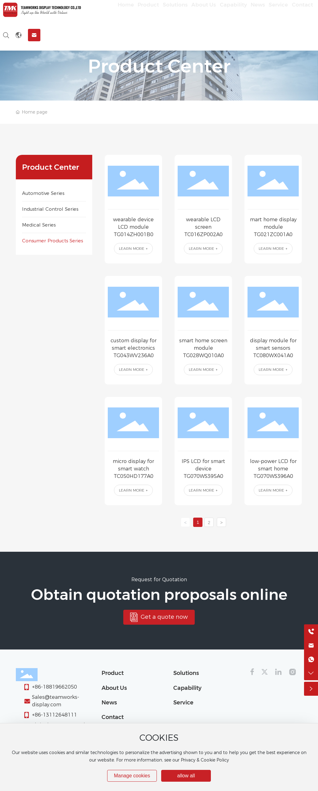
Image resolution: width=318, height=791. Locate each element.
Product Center (159, 66)
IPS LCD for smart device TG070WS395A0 (203, 468)
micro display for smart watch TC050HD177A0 (133, 468)
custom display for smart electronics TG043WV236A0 (134, 348)
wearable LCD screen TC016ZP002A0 (203, 227)
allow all (186, 775)
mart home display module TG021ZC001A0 (273, 227)
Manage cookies (132, 775)
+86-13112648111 (54, 715)
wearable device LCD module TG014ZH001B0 (133, 227)
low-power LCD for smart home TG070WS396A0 (273, 468)
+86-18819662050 (54, 687)
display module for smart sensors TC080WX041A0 (273, 348)
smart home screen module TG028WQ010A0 (203, 348)
